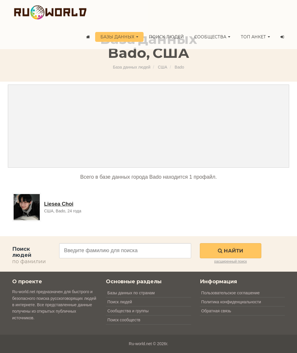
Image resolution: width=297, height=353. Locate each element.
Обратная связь (216, 311)
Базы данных (119, 37)
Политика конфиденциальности (231, 302)
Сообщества (212, 37)
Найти (230, 251)
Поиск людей (166, 37)
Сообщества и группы (127, 311)
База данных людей (131, 67)
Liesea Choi (58, 204)
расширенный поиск (230, 261)
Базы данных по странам (131, 293)
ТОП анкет (255, 37)
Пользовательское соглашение (230, 293)
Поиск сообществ (123, 320)
